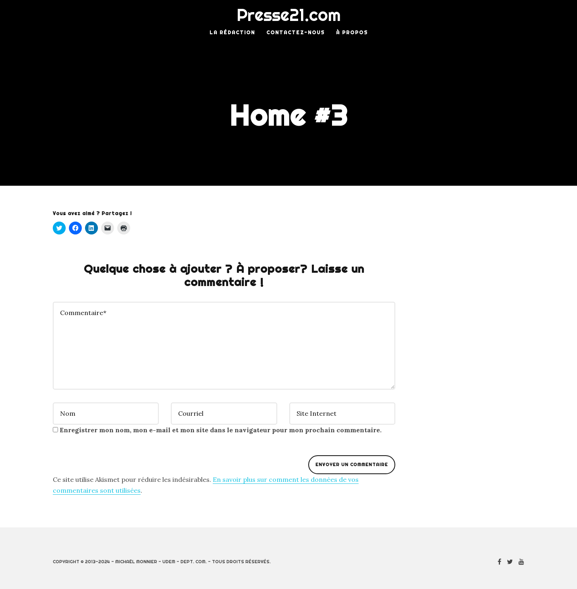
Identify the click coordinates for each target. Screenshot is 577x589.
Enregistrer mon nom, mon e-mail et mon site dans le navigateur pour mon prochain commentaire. (221, 430)
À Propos (352, 32)
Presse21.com (289, 14)
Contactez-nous (295, 32)
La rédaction (232, 32)
